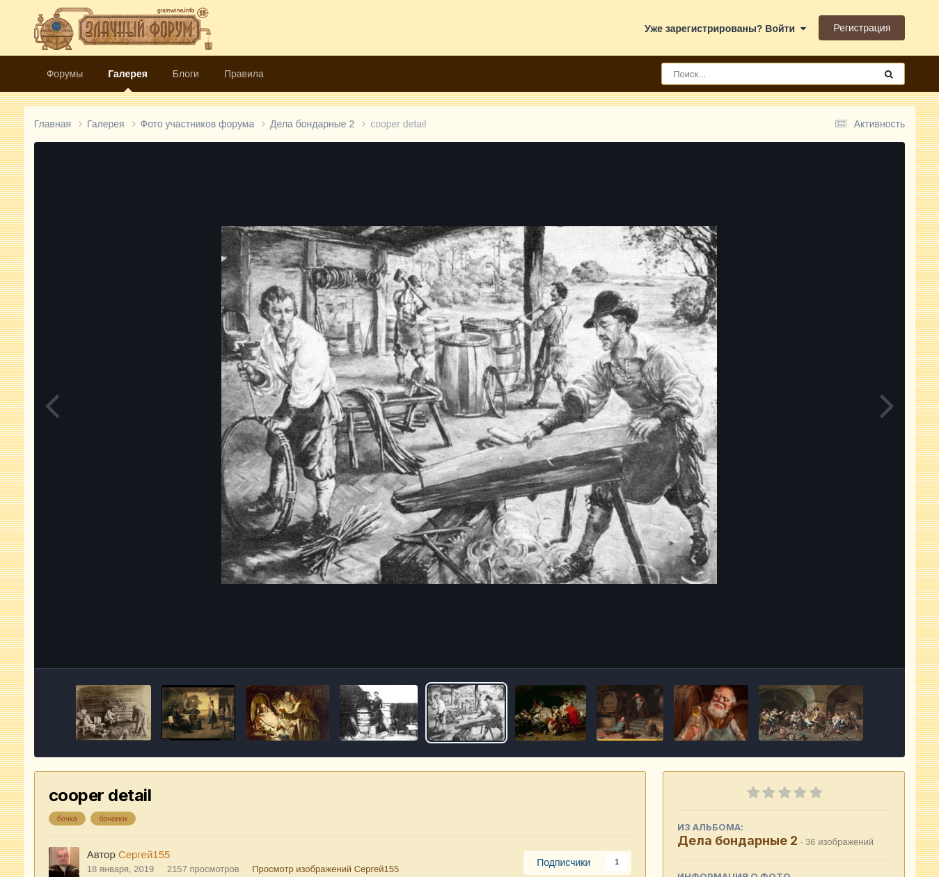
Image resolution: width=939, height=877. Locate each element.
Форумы (65, 73)
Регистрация (861, 27)
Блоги (186, 73)
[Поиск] (742, 73)
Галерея (128, 80)
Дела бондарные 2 (737, 840)
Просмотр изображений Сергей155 (325, 869)
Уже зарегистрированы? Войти (725, 28)
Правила (244, 73)
